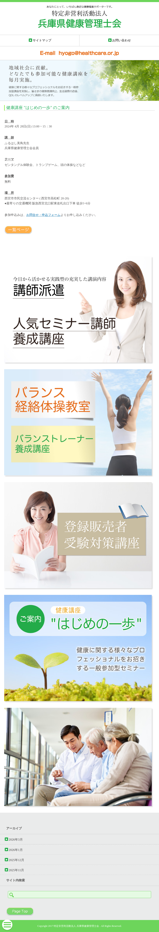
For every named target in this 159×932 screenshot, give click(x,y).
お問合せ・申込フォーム (43, 214)
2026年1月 (16, 849)
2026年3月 (16, 839)
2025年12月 (16, 859)
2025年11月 (16, 870)
